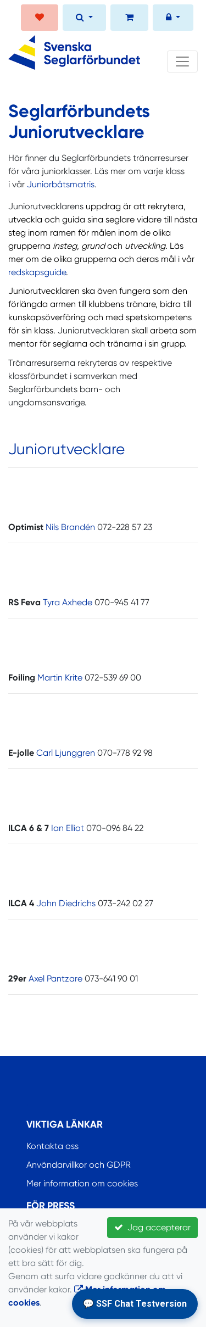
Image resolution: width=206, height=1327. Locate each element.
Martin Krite (59, 677)
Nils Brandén (70, 527)
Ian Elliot (67, 828)
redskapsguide (37, 272)
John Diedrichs (66, 903)
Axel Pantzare (55, 978)
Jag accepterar (152, 1227)
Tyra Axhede (67, 602)
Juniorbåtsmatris (60, 184)
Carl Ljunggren (65, 753)
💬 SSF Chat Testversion (135, 1303)
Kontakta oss (52, 1146)
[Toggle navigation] (182, 62)
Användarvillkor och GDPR (78, 1164)
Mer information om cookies (82, 1183)
